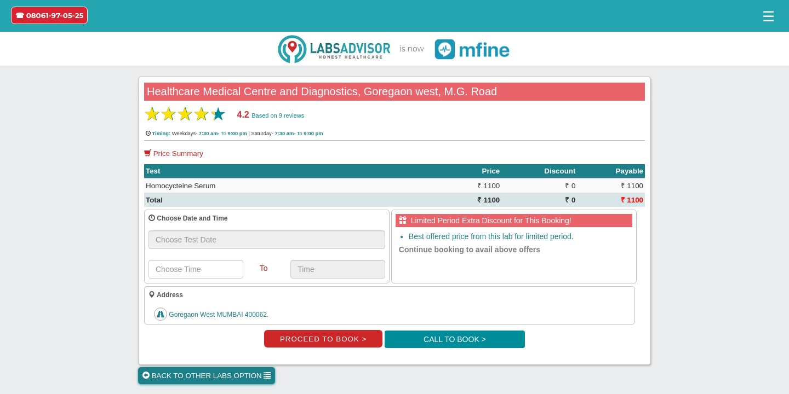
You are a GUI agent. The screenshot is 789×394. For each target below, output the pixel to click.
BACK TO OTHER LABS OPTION (206, 376)
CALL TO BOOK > (455, 339)
